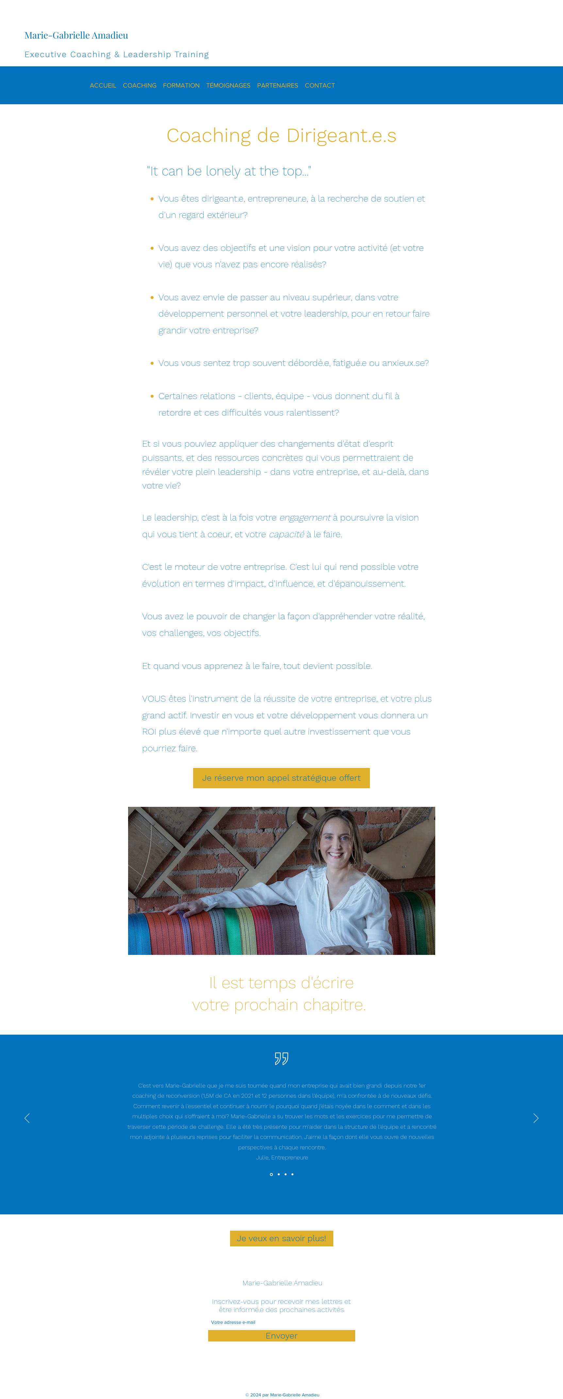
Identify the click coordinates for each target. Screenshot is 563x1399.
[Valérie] (292, 1174)
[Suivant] (536, 1118)
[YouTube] (296, 1373)
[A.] (286, 1174)
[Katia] (279, 1174)
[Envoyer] (281, 1335)
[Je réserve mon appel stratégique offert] (281, 778)
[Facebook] (267, 1373)
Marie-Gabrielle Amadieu (76, 35)
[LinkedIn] (276, 1373)
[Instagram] (286, 1373)
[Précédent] (27, 1118)
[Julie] (271, 1174)
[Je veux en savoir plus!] (281, 1238)
